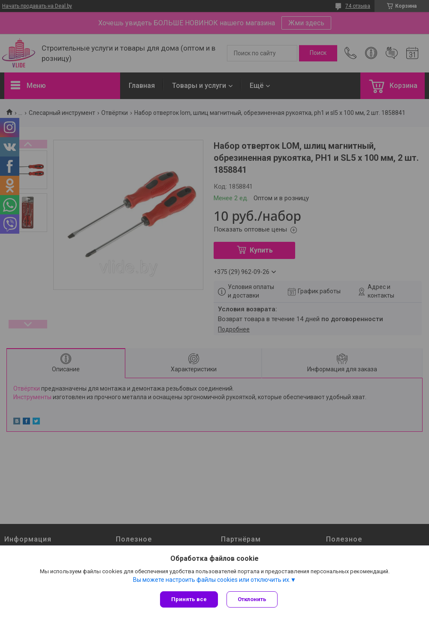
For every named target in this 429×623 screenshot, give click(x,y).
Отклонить (252, 599)
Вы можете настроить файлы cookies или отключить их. (211, 579)
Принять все (189, 599)
